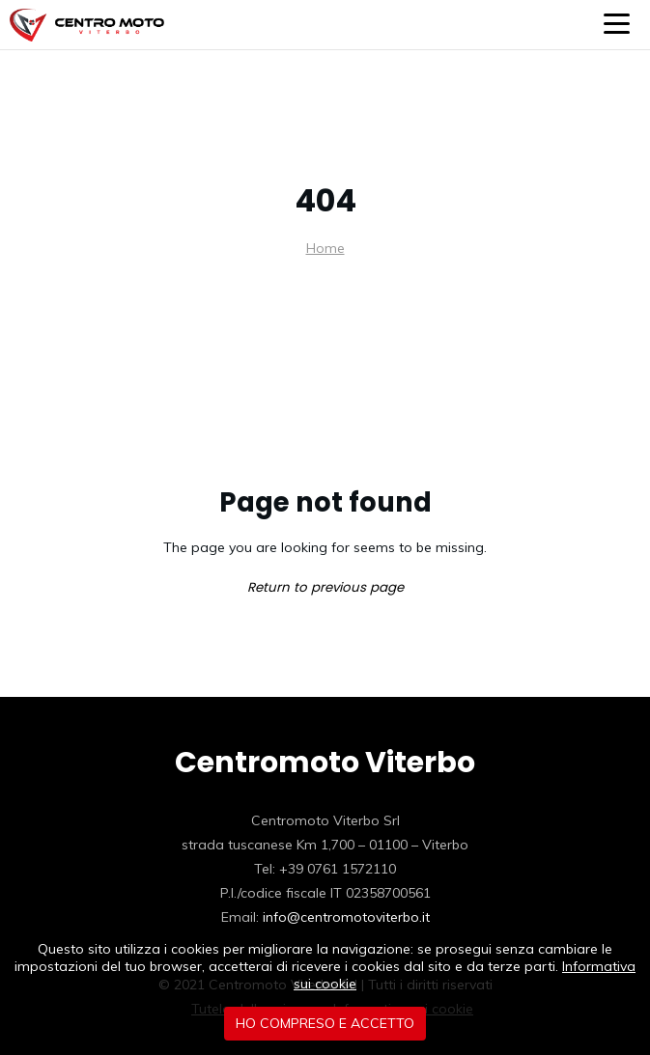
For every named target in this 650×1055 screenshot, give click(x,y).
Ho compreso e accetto (325, 1023)
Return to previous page (325, 587)
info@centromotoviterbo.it (346, 917)
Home (325, 248)
